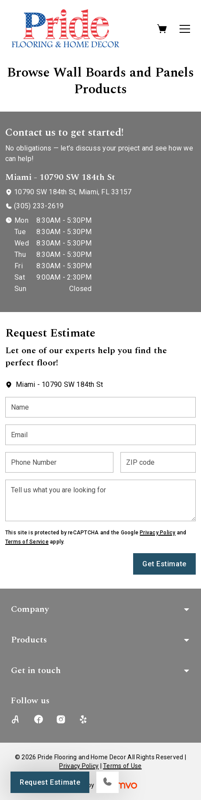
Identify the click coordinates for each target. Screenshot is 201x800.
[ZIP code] (158, 462)
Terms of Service (27, 542)
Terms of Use (122, 765)
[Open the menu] (184, 29)
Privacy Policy (157, 533)
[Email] (100, 435)
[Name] (100, 407)
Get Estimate (164, 564)
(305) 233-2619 (38, 206)
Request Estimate (50, 782)
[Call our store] (107, 782)
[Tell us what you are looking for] (100, 500)
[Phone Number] (59, 462)
